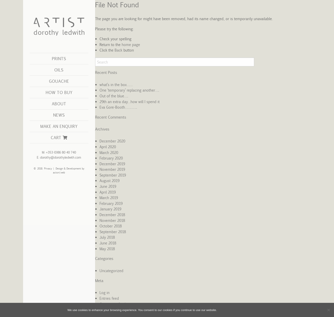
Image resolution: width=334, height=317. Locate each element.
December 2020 (112, 140)
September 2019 (113, 175)
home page (131, 44)
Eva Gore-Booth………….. (118, 107)
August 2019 (109, 180)
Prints (59, 58)
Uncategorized (111, 270)
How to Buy (59, 92)
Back (118, 50)
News (59, 115)
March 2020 (109, 152)
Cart (59, 137)
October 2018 (111, 225)
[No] (328, 310)
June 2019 (108, 186)
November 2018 (112, 220)
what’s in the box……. (116, 84)
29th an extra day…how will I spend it (130, 101)
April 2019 (108, 192)
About (59, 103)
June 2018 (108, 242)
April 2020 (108, 146)
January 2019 (110, 208)
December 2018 (112, 214)
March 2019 (109, 197)
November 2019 (112, 169)
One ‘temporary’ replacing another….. (129, 90)
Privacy (47, 168)
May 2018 (107, 248)
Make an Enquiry (59, 126)
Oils (59, 70)
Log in (104, 292)
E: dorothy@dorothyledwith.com (59, 157)
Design (59, 168)
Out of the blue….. (114, 95)
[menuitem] (59, 58)
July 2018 (107, 237)
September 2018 (113, 231)
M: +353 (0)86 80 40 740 (59, 152)
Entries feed (109, 298)
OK (225, 309)
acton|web (59, 172)
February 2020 (111, 158)
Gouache (59, 81)
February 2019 (111, 203)
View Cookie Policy (249, 309)
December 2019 (112, 163)
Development (73, 168)
